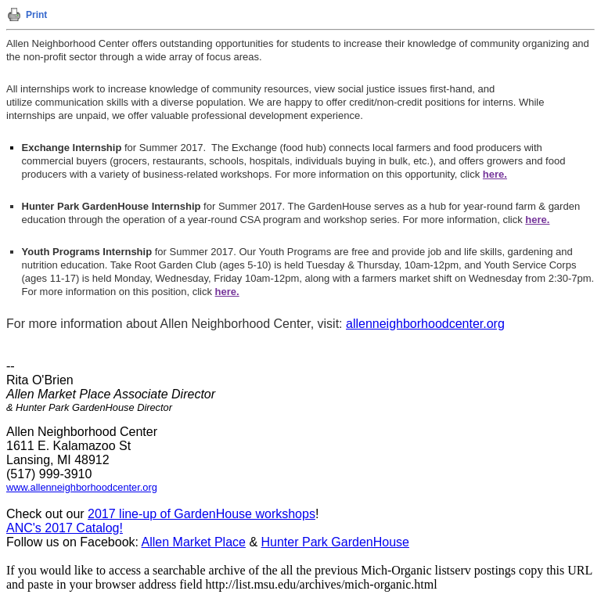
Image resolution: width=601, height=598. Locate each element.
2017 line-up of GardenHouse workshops (201, 514)
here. (537, 219)
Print (36, 14)
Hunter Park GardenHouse (335, 542)
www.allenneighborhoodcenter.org (81, 487)
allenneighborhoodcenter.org (425, 323)
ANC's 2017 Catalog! (64, 528)
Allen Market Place (194, 542)
